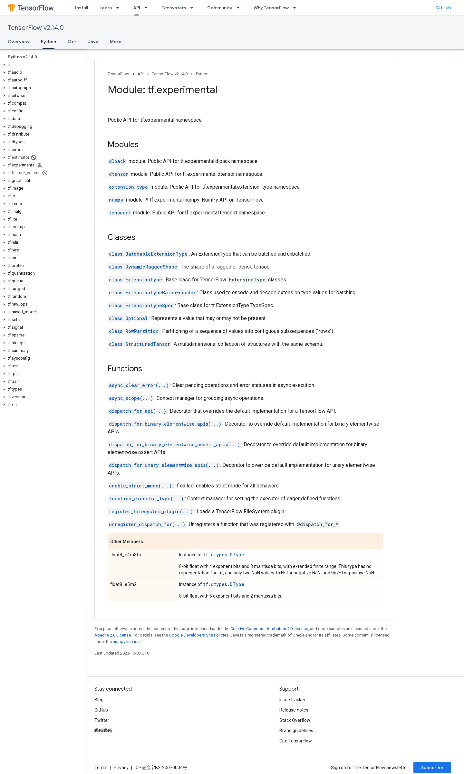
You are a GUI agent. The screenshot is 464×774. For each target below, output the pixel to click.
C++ (72, 41)
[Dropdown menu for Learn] (119, 7)
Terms (101, 767)
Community (219, 8)
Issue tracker (292, 699)
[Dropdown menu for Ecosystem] (193, 7)
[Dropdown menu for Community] (240, 7)
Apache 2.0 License (112, 635)
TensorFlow (118, 73)
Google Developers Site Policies (198, 635)
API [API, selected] (136, 8)
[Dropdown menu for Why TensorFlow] (296, 7)
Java (93, 41)
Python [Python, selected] (48, 41)
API (141, 73)
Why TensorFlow (271, 8)
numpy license (126, 641)
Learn (106, 8)
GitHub (443, 8)
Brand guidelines (296, 730)
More (115, 41)
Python (202, 73)
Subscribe (432, 767)
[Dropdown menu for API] (148, 7)
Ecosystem (173, 8)
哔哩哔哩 (103, 730)
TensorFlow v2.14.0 (36, 28)
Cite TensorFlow (295, 740)
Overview (18, 41)
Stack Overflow (294, 720)
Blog (98, 699)
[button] (42, 65)
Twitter (101, 720)
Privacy (121, 767)
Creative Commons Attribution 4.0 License (269, 628)
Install (81, 8)
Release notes (293, 710)
